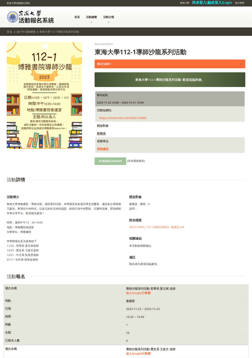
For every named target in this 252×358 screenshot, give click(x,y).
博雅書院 (103, 149)
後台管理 (239, 2)
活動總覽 (91, 19)
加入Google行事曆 (138, 293)
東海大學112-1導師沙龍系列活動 (59, 32)
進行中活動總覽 (26, 32)
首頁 (77, 17)
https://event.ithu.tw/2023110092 (123, 118)
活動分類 (108, 19)
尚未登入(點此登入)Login (212, 2)
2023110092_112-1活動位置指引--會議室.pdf (156, 227)
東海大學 (184, 2)
